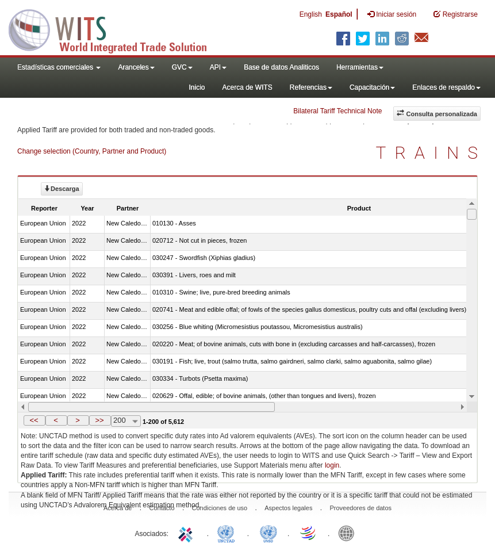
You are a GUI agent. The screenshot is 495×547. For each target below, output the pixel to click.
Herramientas (359, 67)
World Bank (348, 532)
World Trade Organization (308, 532)
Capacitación (372, 87)
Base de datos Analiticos (281, 67)
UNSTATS (268, 532)
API (218, 67)
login (332, 465)
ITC (187, 532)
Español (338, 14)
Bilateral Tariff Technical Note (337, 111)
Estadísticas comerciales (59, 67)
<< (33, 420)
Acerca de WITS (247, 87)
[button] (34, 420)
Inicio (197, 87)
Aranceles (136, 67)
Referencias (311, 87)
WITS (115, 29)
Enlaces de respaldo (446, 87)
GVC (182, 67)
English (311, 14)
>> (99, 420)
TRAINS (431, 153)
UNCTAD (228, 532)
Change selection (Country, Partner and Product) (91, 151)
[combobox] (126, 421)
